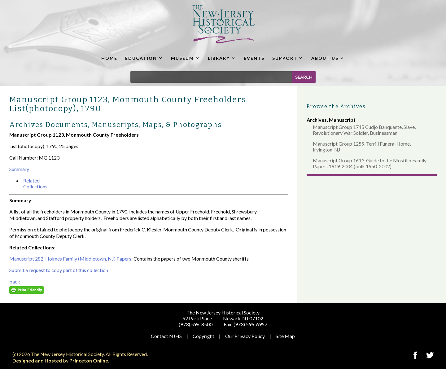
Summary (19, 169)
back (14, 281)
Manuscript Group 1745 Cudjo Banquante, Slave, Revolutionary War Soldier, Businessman (364, 130)
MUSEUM (182, 58)
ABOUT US (325, 58)
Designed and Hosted (37, 360)
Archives (317, 120)
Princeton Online (88, 360)
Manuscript (342, 120)
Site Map (285, 336)
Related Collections (35, 183)
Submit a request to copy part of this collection (58, 270)
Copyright (203, 336)
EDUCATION (141, 58)
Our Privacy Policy (245, 336)
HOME (109, 58)
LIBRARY (219, 58)
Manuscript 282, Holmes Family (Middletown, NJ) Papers (70, 258)
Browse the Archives (336, 106)
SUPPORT (284, 58)
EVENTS (254, 58)
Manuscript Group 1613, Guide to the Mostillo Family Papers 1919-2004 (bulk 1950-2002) (369, 163)
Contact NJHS (166, 336)
